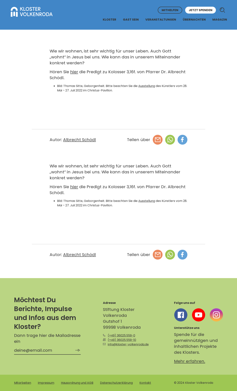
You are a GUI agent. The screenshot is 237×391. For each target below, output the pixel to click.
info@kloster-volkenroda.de (128, 344)
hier (74, 72)
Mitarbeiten (22, 383)
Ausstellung (146, 86)
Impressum (46, 383)
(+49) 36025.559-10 (122, 340)
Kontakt (145, 383)
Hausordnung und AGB (77, 383)
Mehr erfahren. (189, 361)
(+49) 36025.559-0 (121, 335)
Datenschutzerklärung (116, 383)
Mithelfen (170, 10)
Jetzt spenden (200, 10)
